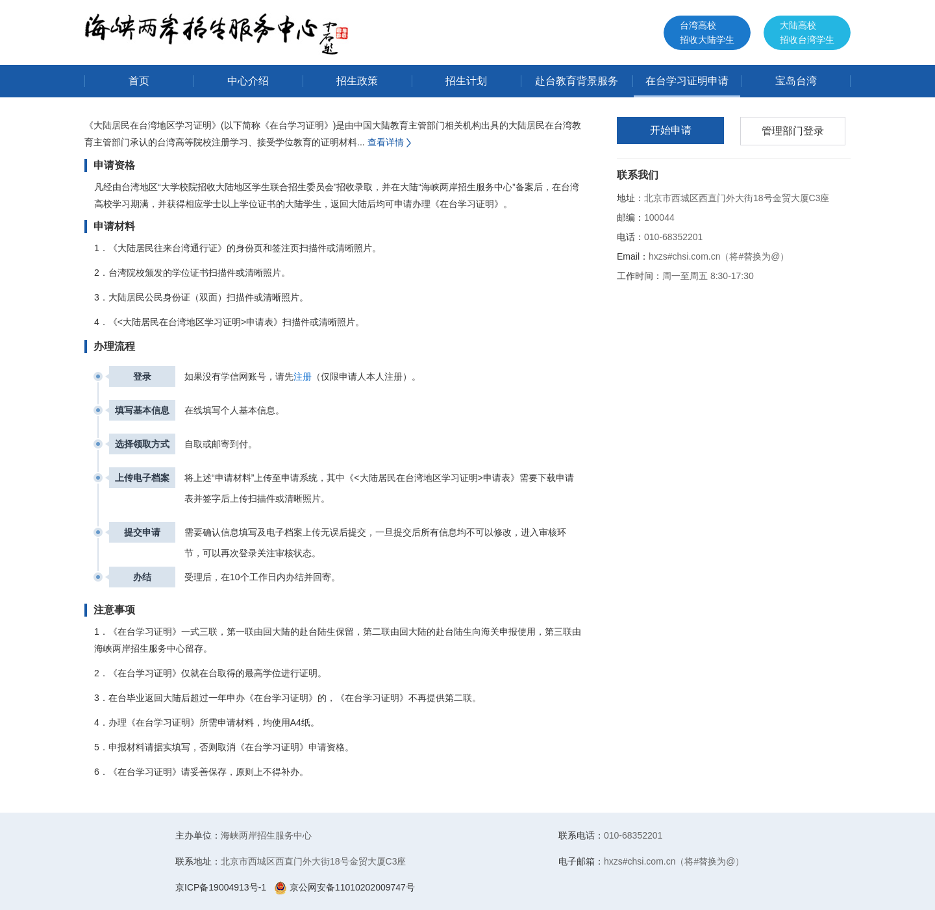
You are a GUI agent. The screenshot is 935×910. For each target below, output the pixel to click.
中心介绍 (248, 80)
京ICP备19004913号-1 (220, 887)
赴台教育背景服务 (576, 80)
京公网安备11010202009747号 (344, 887)
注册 (302, 376)
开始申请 (671, 130)
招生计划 (466, 80)
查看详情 (391, 142)
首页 (139, 80)
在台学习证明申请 (687, 80)
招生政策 (357, 80)
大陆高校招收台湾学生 (807, 32)
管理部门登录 (793, 130)
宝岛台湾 (796, 80)
